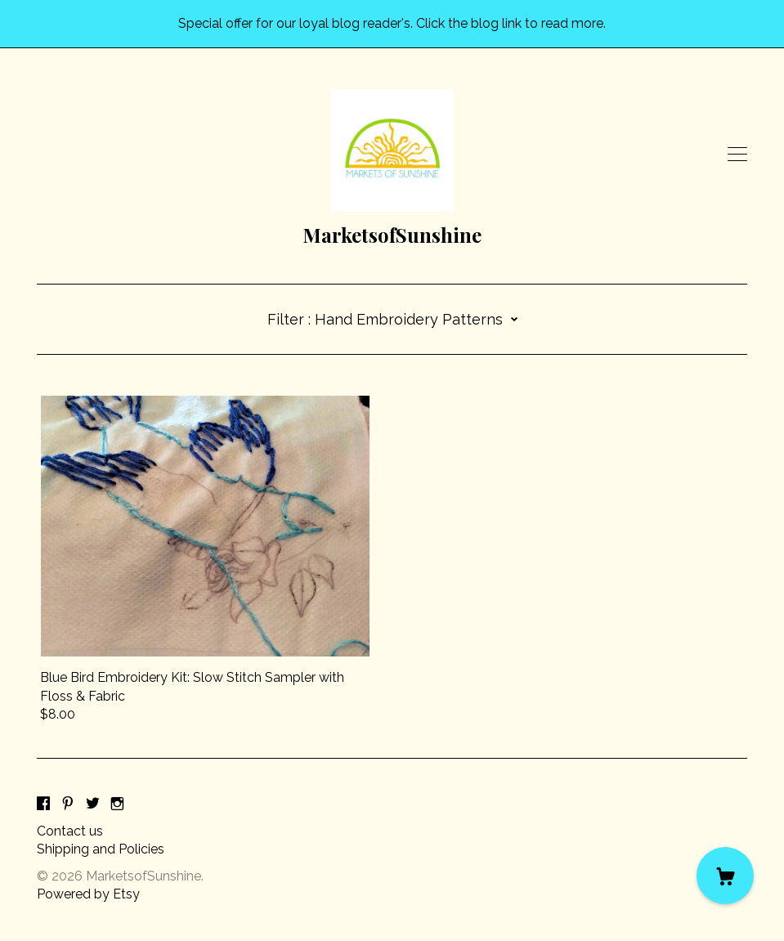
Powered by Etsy (88, 894)
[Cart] (725, 875)
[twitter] (93, 804)
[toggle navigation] (737, 154)
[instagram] (117, 804)
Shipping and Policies (100, 849)
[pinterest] (67, 804)
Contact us (70, 831)
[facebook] (43, 804)
